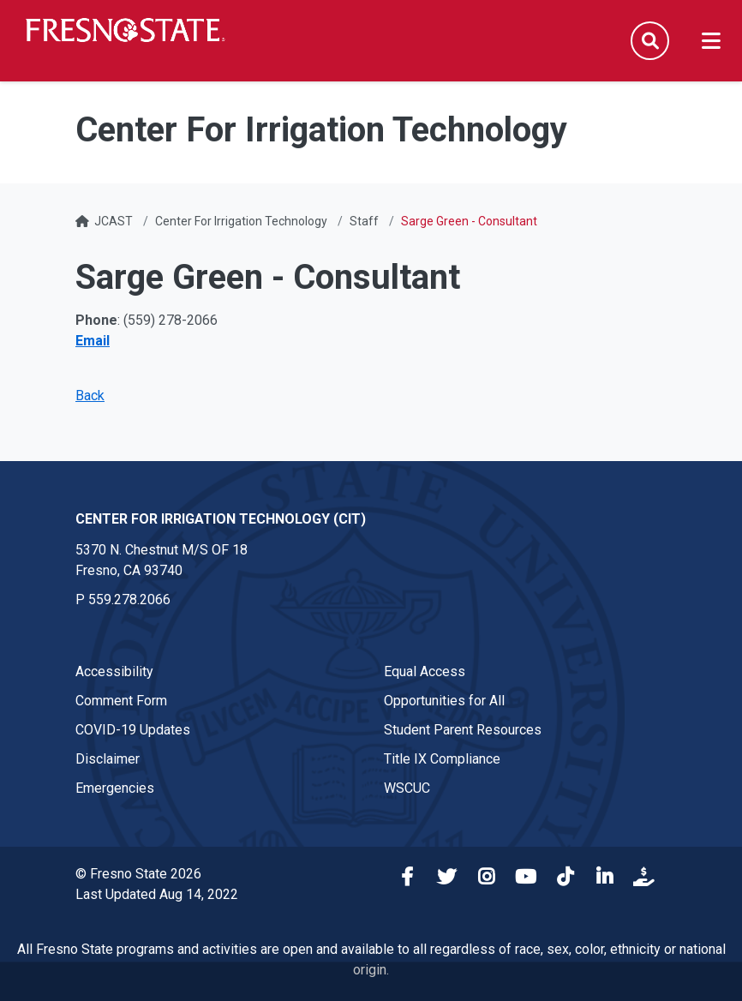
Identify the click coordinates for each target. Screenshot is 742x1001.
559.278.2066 (129, 599)
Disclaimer (107, 759)
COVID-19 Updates (132, 730)
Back (90, 395)
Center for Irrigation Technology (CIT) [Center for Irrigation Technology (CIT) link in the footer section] (220, 519)
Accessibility (114, 671)
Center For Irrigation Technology (241, 221)
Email (92, 341)
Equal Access (424, 671)
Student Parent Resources (463, 730)
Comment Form (121, 700)
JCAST (113, 221)
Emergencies (114, 788)
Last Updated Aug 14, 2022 (156, 894)
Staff (364, 221)
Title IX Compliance (442, 759)
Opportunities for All (444, 700)
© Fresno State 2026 (138, 874)
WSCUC (407, 788)
